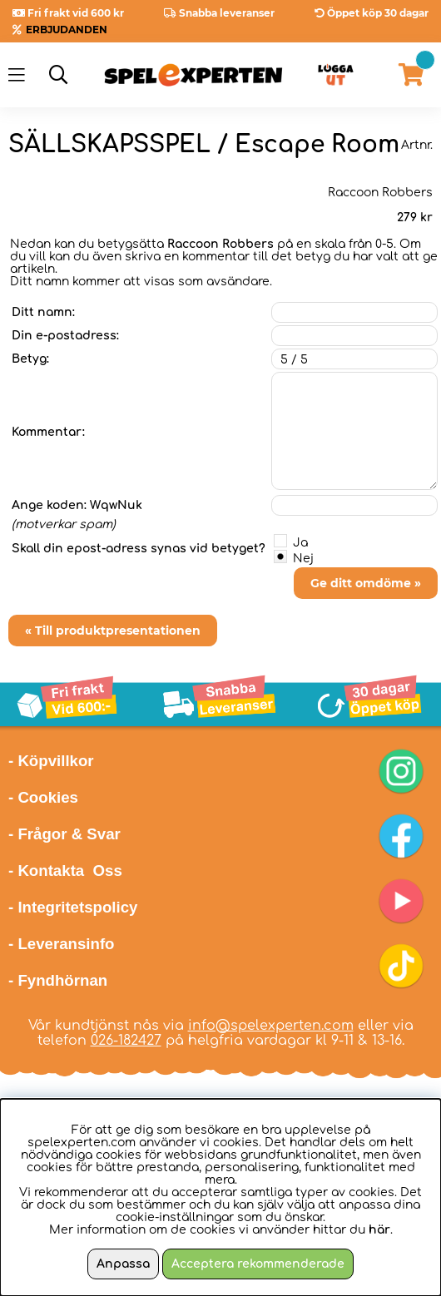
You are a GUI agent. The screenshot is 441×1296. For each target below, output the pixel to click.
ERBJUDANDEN (66, 29)
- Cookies (43, 797)
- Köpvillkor (51, 760)
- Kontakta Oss (65, 870)
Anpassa (123, 1264)
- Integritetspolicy (73, 907)
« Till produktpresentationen (113, 630)
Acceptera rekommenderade (257, 1264)
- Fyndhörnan (57, 980)
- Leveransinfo (61, 943)
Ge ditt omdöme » (365, 583)
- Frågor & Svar (64, 834)
